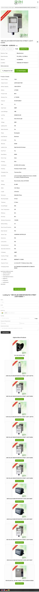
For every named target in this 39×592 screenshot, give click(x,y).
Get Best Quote (19, 358)
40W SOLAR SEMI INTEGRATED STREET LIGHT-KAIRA (19, 396)
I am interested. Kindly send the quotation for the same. (19, 328)
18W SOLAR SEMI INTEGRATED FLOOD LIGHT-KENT (19, 560)
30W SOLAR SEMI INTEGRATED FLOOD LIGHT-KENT (19, 498)
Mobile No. (3, 310)
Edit (16, 48)
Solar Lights (11, 7)
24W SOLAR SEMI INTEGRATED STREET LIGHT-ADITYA (19, 375)
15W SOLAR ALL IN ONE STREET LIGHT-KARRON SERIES (19, 580)
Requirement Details (5, 326)
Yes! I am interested (19, 289)
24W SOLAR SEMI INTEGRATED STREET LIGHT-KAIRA (19, 457)
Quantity (2, 315)
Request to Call (7, 70)
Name (2, 299)
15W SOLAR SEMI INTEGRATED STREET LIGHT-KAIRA (19, 478)
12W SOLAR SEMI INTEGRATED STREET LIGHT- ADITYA (19, 416)
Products (6, 7)
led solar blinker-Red (19, 355)
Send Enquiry (21, 70)
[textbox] (10, 49)
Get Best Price (24, 48)
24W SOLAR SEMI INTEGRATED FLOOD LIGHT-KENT (19, 519)
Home (2, 7)
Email (2, 305)
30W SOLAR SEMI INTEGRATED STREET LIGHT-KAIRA (19, 437)
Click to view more (5, 65)
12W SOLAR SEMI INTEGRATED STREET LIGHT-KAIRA (19, 539)
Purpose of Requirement (5, 321)
